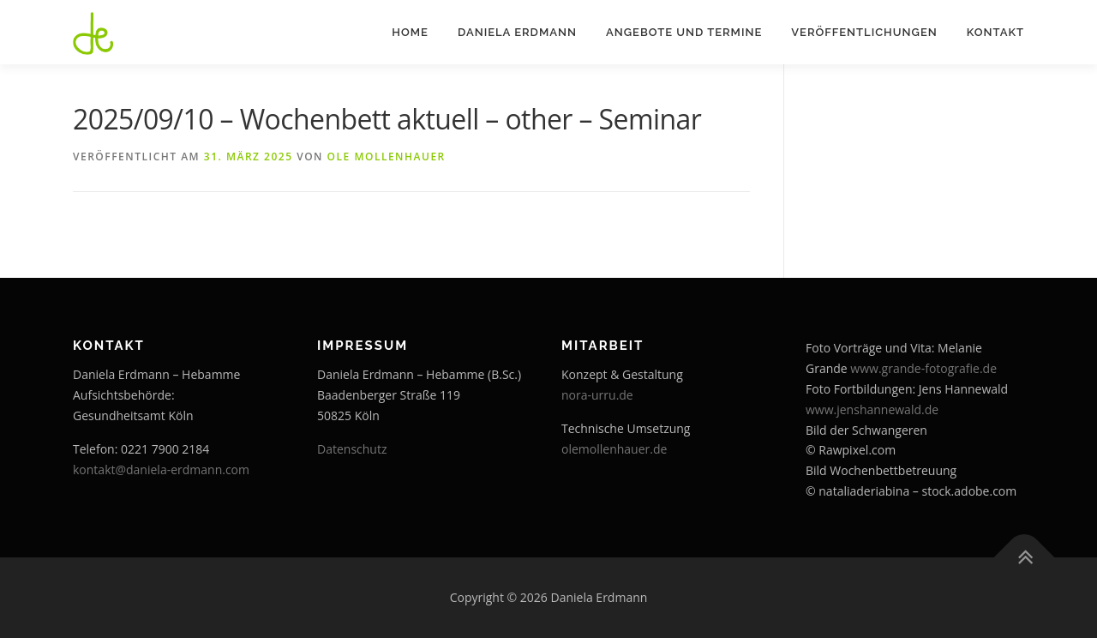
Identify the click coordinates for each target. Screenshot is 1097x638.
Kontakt (995, 32)
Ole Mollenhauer (386, 156)
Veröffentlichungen (864, 32)
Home (410, 32)
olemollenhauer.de (614, 449)
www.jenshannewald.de (872, 409)
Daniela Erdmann (517, 32)
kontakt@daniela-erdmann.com (161, 469)
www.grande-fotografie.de (923, 368)
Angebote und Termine (684, 32)
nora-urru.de (597, 395)
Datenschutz (352, 449)
